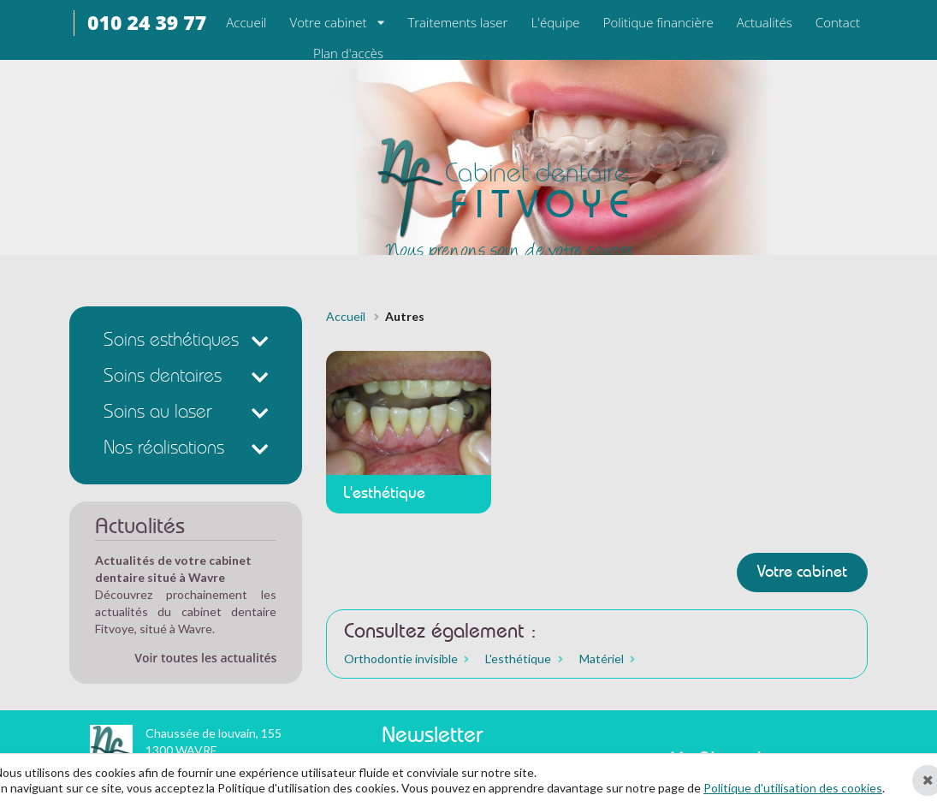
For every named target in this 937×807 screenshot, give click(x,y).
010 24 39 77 (146, 23)
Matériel (601, 659)
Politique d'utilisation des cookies (792, 787)
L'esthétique (518, 659)
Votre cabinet (328, 22)
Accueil (345, 317)
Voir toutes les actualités (205, 658)
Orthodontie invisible (401, 659)
